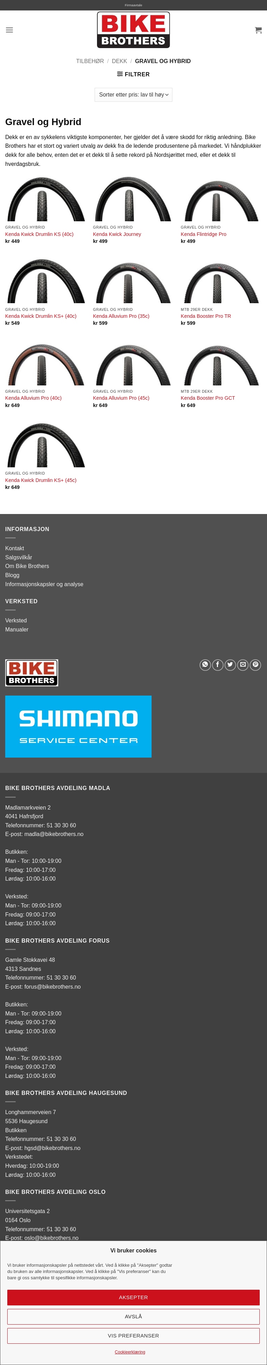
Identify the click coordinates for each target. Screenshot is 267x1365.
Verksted (16, 620)
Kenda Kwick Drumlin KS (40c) (39, 234)
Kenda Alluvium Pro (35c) (121, 316)
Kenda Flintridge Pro (203, 234)
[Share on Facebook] (218, 665)
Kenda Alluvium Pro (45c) (121, 398)
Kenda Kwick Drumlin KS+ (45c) (40, 480)
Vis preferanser (133, 1336)
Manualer (17, 629)
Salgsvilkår (18, 557)
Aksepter (133, 1297)
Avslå (133, 1316)
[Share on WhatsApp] (205, 665)
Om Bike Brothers (27, 566)
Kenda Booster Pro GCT (208, 398)
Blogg (12, 575)
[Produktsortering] (133, 95)
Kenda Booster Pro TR (206, 316)
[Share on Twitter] (230, 665)
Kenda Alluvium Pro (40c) (33, 398)
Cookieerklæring (130, 1352)
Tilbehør (90, 61)
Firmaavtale (133, 5)
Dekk (119, 61)
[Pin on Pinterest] (255, 665)
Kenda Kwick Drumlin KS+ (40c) (40, 316)
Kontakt (14, 548)
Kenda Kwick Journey (117, 234)
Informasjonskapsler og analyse (44, 584)
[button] (9, 29)
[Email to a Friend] (243, 665)
